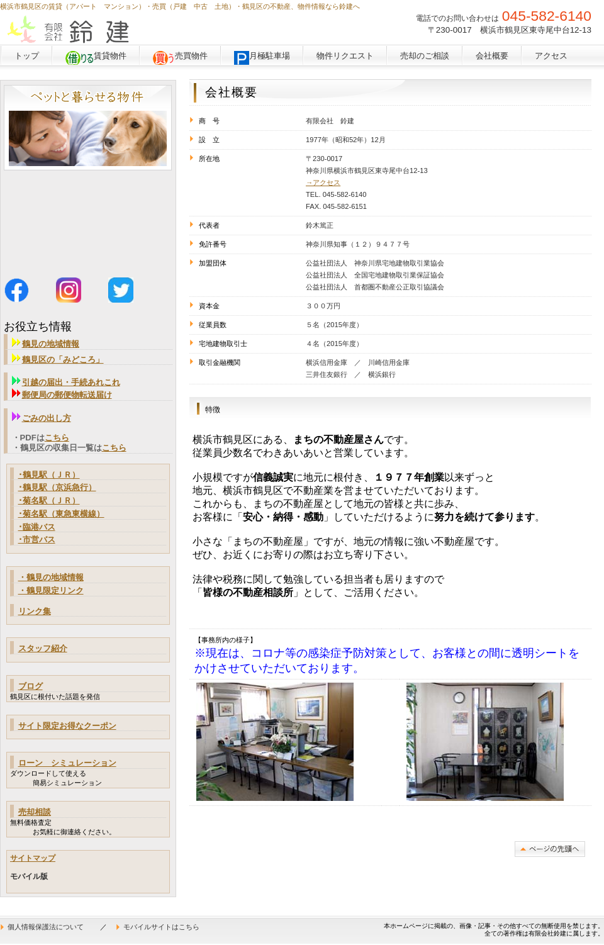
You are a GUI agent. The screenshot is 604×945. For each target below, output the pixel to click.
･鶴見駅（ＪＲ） (49, 474)
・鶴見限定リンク (51, 590)
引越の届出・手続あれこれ (66, 382)
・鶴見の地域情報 (51, 577)
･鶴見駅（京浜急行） (57, 487)
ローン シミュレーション (67, 763)
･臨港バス (36, 527)
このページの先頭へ (550, 849)
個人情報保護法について (46, 927)
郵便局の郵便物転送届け (67, 395)
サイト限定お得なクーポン (67, 725)
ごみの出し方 (46, 418)
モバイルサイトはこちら (161, 927)
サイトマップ (32, 858)
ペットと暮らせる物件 (88, 128)
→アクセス (323, 182)
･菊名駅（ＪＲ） (49, 500)
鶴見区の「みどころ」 (58, 359)
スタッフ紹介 (42, 648)
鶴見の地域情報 (45, 344)
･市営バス (36, 539)
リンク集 (34, 611)
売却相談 (34, 812)
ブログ (30, 686)
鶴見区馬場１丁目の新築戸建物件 (88, 216)
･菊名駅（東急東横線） (61, 513)
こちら (57, 437)
